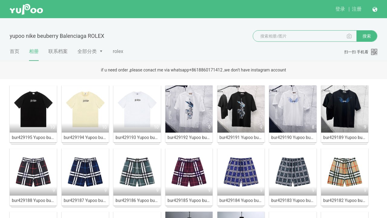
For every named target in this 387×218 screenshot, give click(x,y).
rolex (118, 51)
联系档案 (58, 51)
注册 (357, 9)
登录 (340, 9)
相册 (34, 54)
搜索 (367, 36)
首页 (14, 51)
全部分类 (87, 51)
